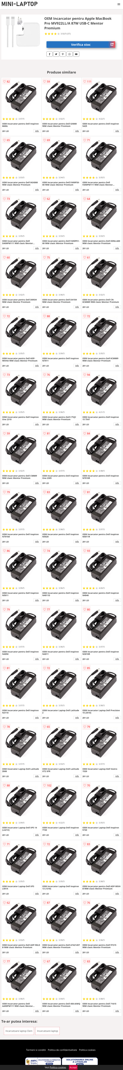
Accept (73, 1067)
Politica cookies (87, 1050)
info (37, 131)
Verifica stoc (93, 44)
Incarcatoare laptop (47, 1031)
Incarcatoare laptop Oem (18, 1031)
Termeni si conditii (36, 1050)
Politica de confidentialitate (62, 1050)
